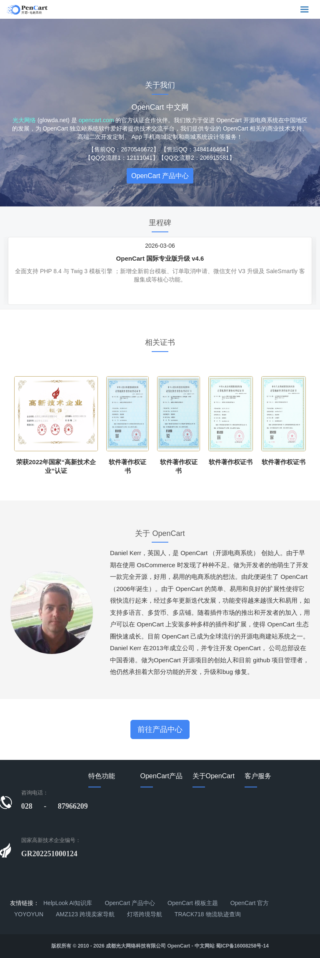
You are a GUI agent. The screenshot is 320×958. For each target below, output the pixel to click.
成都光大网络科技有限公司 (136, 946)
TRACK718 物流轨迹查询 (208, 914)
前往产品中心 (160, 729)
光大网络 (24, 120)
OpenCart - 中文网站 (190, 946)
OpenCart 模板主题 (193, 903)
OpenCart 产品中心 (160, 175)
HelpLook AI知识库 (67, 903)
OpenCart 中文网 (159, 107)
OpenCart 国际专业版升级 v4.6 (160, 258)
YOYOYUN (28, 914)
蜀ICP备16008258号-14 (242, 946)
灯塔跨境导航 (144, 914)
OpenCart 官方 (249, 903)
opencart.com (96, 120)
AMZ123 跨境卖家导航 (85, 914)
